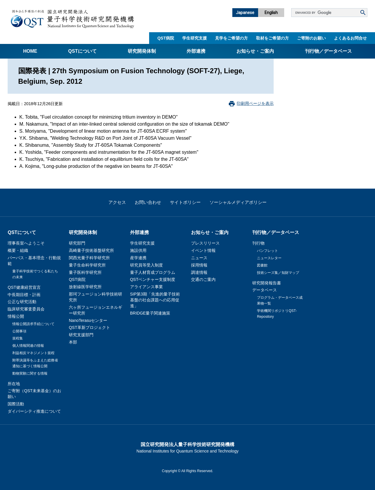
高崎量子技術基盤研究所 (91, 250)
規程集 (17, 338)
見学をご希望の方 (231, 38)
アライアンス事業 (146, 286)
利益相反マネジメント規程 (33, 353)
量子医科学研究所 (85, 272)
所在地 (14, 383)
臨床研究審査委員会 (26, 309)
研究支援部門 (81, 334)
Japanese (245, 12)
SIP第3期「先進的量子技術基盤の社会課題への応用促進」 (155, 300)
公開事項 (19, 331)
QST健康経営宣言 (24, 287)
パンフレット (267, 251)
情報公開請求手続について (33, 324)
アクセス (117, 202)
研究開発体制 (142, 51)
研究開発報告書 (266, 283)
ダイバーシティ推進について (34, 411)
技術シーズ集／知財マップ (278, 273)
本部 (73, 342)
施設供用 (138, 250)
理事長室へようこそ (26, 243)
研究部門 (77, 243)
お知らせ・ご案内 (255, 51)
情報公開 (16, 316)
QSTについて (82, 51)
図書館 (262, 265)
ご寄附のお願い (311, 38)
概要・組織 (18, 250)
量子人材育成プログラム (152, 272)
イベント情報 (203, 250)
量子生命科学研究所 (87, 265)
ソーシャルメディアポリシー (238, 202)
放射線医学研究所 (85, 286)
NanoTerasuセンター (88, 320)
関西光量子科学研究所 (89, 257)
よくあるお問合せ (350, 38)
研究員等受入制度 (146, 265)
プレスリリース (205, 243)
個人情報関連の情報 (28, 346)
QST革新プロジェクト (89, 327)
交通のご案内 (203, 279)
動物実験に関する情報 (29, 373)
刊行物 (258, 243)
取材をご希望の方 (272, 38)
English (271, 12)
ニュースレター (269, 258)
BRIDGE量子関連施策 (150, 313)
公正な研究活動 (22, 301)
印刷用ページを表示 (255, 103)
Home (30, 51)
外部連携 (196, 51)
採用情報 (199, 265)
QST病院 (165, 38)
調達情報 (199, 272)
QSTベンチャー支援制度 (152, 279)
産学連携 (138, 257)
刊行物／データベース (328, 51)
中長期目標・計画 (24, 294)
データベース (264, 290)
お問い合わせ (148, 202)
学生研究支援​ (194, 38)
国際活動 (16, 404)
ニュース (199, 257)
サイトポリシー (185, 202)
